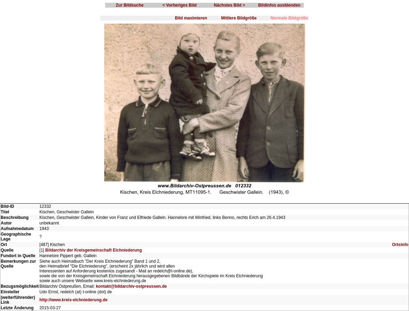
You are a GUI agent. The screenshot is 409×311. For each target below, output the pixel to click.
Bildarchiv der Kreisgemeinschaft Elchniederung (93, 250)
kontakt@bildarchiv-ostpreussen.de (131, 286)
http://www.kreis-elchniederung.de (73, 299)
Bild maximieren (191, 18)
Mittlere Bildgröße (239, 18)
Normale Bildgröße (289, 18)
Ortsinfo (400, 244)
